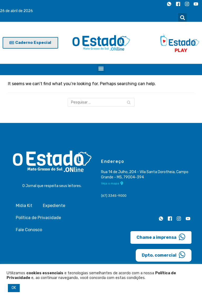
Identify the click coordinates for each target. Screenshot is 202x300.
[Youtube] (196, 4)
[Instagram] (187, 4)
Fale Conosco (29, 229)
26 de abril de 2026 (16, 11)
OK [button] (14, 288)
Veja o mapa (112, 183)
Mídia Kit (24, 205)
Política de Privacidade (38, 217)
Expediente (54, 205)
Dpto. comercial (163, 254)
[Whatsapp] (169, 4)
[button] (182, 17)
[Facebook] (178, 4)
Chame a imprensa (161, 237)
